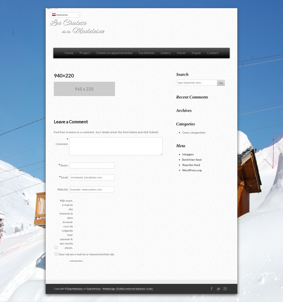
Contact (212, 53)
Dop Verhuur (94, 288)
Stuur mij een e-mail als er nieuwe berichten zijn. (87, 254)
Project (85, 53)
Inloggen (188, 154)
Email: (64, 177)
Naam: (64, 165)
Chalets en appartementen (114, 53)
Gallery (165, 53)
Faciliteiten (146, 53)
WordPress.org (192, 170)
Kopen (196, 53)
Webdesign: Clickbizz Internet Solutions (124, 288)
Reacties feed (191, 165)
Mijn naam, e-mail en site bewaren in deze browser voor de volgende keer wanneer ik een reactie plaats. (66, 224)
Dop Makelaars (75, 288)
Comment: (62, 144)
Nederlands (60, 14)
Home (69, 53)
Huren (181, 53)
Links (150, 288)
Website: (62, 189)
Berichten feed (191, 159)
